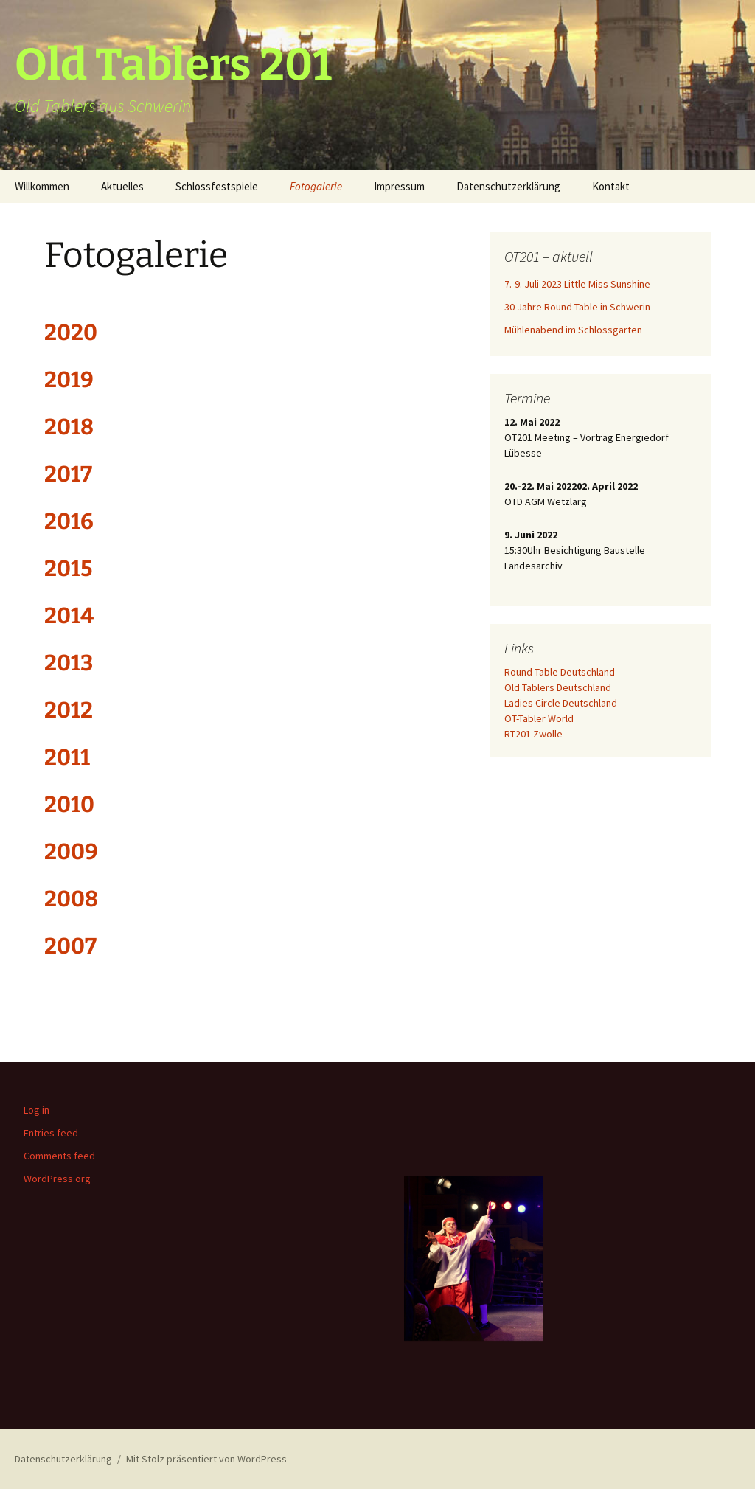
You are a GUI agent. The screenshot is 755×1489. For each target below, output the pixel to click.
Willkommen (42, 186)
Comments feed (59, 1155)
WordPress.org (57, 1178)
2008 (71, 899)
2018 (69, 427)
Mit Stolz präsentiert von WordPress (206, 1458)
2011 (67, 757)
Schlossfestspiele (216, 186)
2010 (69, 804)
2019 (69, 380)
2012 (68, 710)
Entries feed (51, 1132)
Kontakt (611, 186)
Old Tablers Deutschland (557, 687)
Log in (36, 1110)
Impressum (399, 186)
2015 (68, 568)
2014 (69, 616)
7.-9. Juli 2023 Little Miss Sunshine (577, 284)
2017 (68, 474)
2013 (68, 663)
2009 (71, 852)
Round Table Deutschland (559, 671)
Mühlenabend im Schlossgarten (573, 329)
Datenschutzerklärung (508, 186)
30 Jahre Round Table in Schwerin (577, 306)
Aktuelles (122, 186)
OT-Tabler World (539, 718)
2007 (70, 946)
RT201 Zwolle (533, 733)
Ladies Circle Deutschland (560, 702)
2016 (69, 521)
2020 (70, 332)
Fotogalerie (316, 186)
